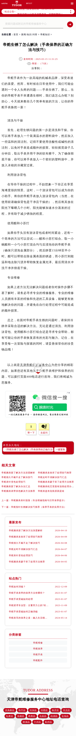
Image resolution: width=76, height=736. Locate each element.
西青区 (32, 716)
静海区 (26, 722)
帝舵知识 (45, 34)
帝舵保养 (38, 648)
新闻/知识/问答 (29, 34)
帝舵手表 (38, 654)
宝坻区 (65, 716)
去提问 (44, 432)
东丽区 (20, 716)
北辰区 (43, 716)
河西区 (44, 710)
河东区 (33, 710)
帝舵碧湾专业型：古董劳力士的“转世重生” (28, 605)
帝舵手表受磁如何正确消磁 (23, 611)
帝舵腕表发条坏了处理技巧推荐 (55, 472)
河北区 (66, 710)
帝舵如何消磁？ (17, 586)
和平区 (22, 710)
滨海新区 (10, 710)
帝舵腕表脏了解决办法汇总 (15, 486)
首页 (15, 34)
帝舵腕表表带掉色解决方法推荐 (18, 491)
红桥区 (9, 716)
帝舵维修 (38, 642)
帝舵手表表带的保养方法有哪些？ (27, 593)
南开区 (55, 710)
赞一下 (31, 432)
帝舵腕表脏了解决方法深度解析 (18, 472)
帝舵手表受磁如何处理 (21, 599)
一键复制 (60, 449)
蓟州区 (48, 722)
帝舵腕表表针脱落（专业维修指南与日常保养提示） (38, 500)
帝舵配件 (38, 660)
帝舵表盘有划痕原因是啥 (51, 491)
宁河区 (37, 722)
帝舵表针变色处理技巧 (13, 482)
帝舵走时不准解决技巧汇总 (52, 477)
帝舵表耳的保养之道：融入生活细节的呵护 (28, 618)
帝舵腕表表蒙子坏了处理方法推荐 (56, 482)
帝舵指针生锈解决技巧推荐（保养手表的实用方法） (38, 507)
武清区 (54, 716)
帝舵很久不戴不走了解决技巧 (17, 477)
